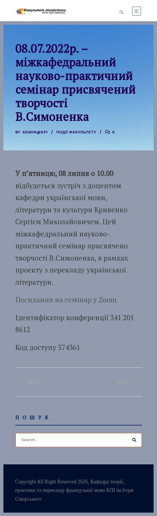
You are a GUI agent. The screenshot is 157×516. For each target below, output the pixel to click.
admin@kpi (35, 132)
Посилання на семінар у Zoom (66, 299)
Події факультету (76, 132)
